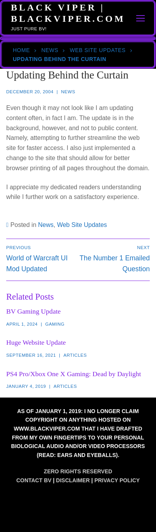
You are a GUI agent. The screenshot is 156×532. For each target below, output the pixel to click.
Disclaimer (73, 480)
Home (21, 50)
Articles (75, 355)
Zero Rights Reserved (78, 471)
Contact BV (34, 480)
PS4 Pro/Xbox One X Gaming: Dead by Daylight (73, 374)
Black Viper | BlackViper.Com (68, 13)
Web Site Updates (98, 50)
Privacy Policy (117, 480)
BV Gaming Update (33, 311)
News (49, 50)
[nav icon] (140, 18)
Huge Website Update (36, 342)
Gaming (54, 324)
